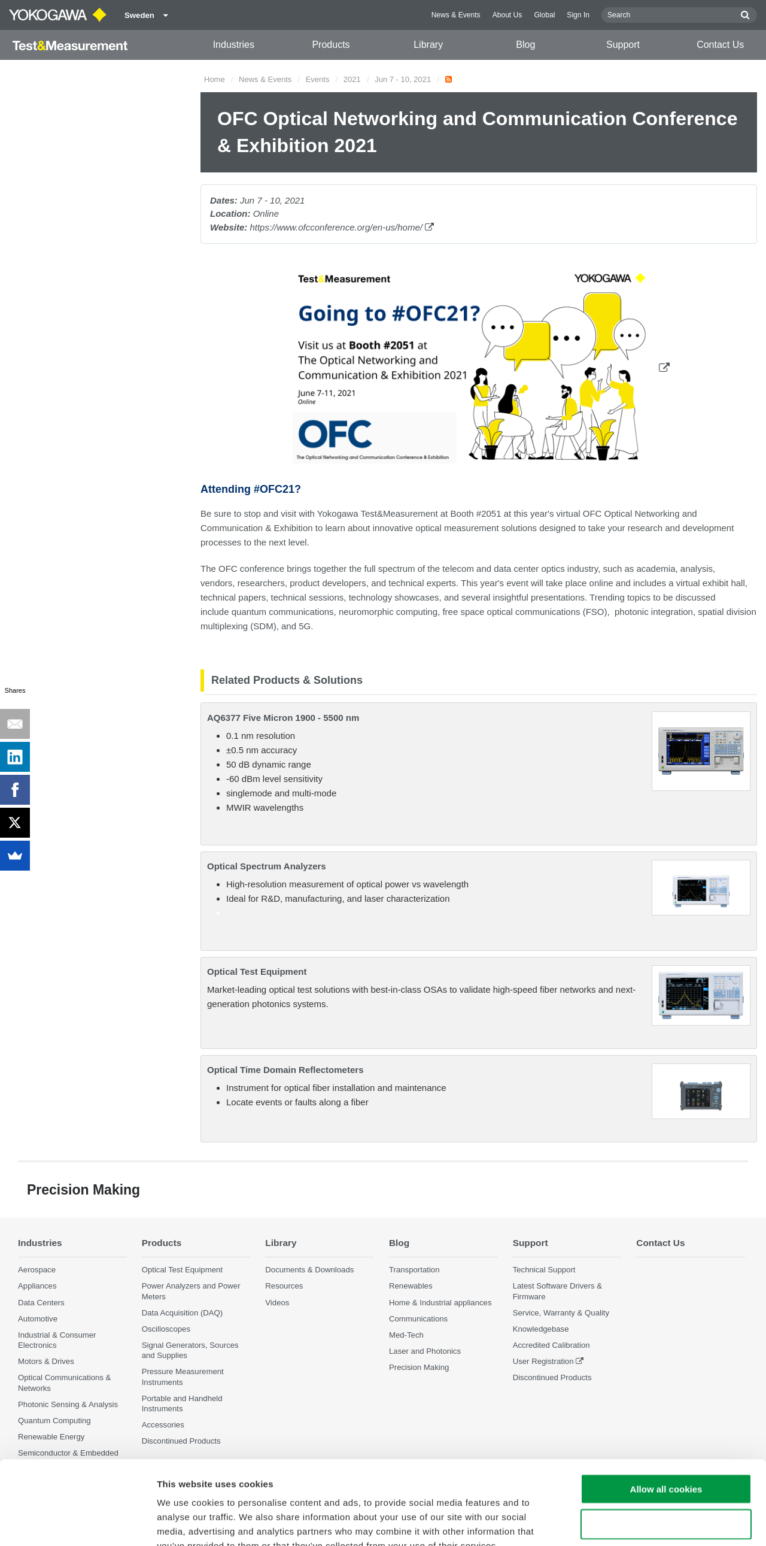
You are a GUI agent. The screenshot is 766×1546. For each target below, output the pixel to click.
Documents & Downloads (309, 1269)
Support (623, 45)
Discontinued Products (552, 1377)
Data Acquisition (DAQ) (182, 1312)
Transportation (414, 1269)
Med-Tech (406, 1334)
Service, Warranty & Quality (561, 1312)
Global (544, 15)
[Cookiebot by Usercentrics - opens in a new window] (77, 1523)
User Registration (543, 1361)
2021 (352, 79)
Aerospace (37, 1269)
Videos (277, 1302)
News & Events (456, 15)
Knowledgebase (541, 1328)
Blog (525, 45)
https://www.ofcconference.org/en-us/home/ (342, 227)
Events (318, 79)
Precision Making (419, 1367)
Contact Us (720, 45)
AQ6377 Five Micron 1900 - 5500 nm (283, 718)
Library (428, 45)
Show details (628, 1522)
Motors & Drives (46, 1361)
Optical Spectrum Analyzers (266, 866)
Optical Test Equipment (256, 971)
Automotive (37, 1318)
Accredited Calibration (551, 1345)
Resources (284, 1285)
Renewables (411, 1285)
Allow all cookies (666, 1417)
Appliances (37, 1285)
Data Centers (41, 1302)
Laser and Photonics (425, 1351)
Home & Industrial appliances (440, 1302)
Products (330, 45)
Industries (233, 45)
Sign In (578, 15)
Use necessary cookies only (666, 1452)
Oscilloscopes (166, 1328)
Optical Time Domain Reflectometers (285, 1070)
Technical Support (544, 1269)
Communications (418, 1318)
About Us (507, 15)
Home (214, 79)
